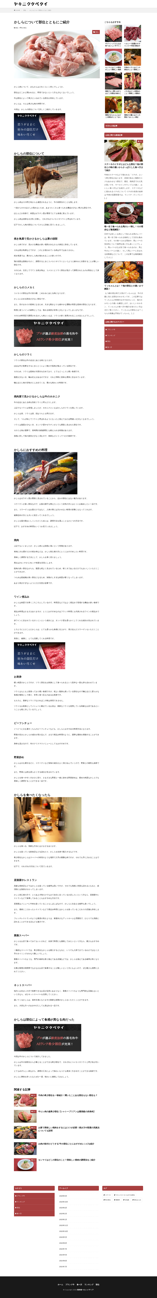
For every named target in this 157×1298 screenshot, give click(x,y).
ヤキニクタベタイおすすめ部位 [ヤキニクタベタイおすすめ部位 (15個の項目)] (125, 1195)
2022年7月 (63, 1249)
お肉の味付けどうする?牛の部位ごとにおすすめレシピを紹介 (66, 1143)
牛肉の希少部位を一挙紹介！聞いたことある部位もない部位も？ (67, 1095)
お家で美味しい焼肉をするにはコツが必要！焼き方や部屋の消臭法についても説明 (68, 1129)
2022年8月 (63, 1243)
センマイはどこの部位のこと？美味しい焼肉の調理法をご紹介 (66, 1160)
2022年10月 (63, 1231)
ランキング (111, 335)
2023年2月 (63, 1214)
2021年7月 (63, 1267)
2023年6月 (63, 1208)
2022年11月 (63, 1225)
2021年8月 (63, 1261)
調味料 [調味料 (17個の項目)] (118, 1200)
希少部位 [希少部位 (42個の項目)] (108, 1200)
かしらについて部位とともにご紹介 (40, 10)
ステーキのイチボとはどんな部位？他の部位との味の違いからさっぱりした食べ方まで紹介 (123, 167)
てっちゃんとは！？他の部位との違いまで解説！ (123, 287)
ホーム (60, 1284)
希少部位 (24, 28)
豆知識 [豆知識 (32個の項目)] (127, 1200)
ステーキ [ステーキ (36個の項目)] (108, 1195)
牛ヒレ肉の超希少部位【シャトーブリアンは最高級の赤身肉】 (66, 1111)
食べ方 (109, 347)
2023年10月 (63, 1202)
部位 (24, 10)
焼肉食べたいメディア (85, 1290)
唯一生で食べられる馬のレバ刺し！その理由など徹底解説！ (123, 228)
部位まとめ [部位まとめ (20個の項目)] (137, 1200)
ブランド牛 (111, 329)
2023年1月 (63, 1219)
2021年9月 (63, 1255)
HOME (18, 10)
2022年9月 (63, 1237)
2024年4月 (63, 1196)
